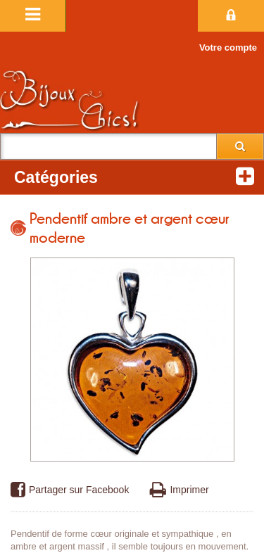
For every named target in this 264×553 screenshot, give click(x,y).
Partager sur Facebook (70, 490)
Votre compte (228, 47)
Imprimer (179, 490)
